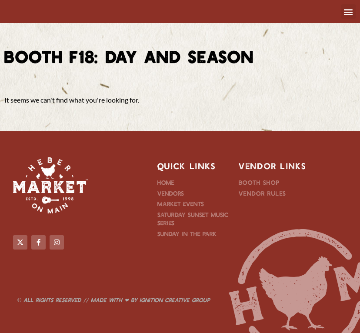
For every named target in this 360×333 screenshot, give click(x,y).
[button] (348, 11)
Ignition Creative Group (175, 300)
